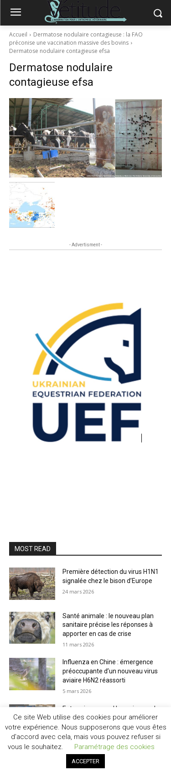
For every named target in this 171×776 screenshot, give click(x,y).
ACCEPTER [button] (85, 761)
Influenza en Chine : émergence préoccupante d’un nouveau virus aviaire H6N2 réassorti (110, 670)
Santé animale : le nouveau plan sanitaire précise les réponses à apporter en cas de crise (108, 624)
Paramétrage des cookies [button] (114, 747)
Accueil (18, 34)
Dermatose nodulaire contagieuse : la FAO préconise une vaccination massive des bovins (76, 39)
